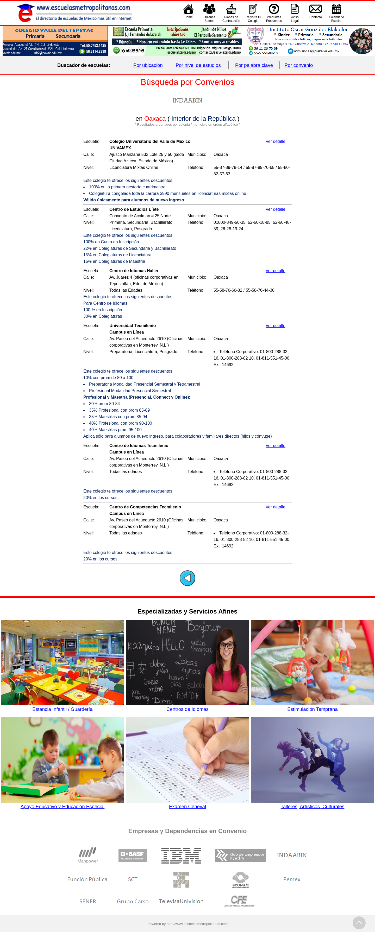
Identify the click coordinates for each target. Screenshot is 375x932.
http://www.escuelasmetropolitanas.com (197, 924)
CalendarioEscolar (336, 19)
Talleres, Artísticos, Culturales (312, 803)
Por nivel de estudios (198, 65)
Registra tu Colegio (253, 19)
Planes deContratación (231, 19)
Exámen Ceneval (187, 803)
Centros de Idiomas (187, 706)
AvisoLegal (294, 19)
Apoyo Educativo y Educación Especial (62, 803)
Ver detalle (275, 141)
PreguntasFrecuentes (274, 19)
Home (188, 19)
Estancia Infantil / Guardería (62, 706)
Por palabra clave (254, 65)
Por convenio (299, 65)
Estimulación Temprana (312, 706)
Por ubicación (148, 65)
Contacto (315, 19)
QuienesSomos (209, 19)
